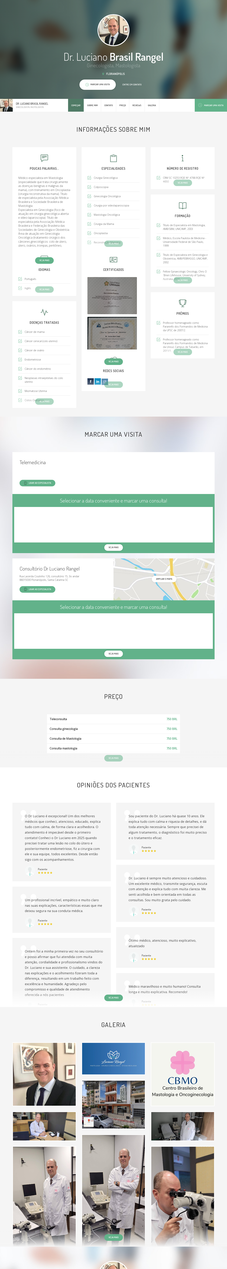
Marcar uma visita (210, 105)
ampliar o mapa (164, 578)
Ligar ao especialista (37, 483)
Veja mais (44, 260)
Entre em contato (132, 84)
